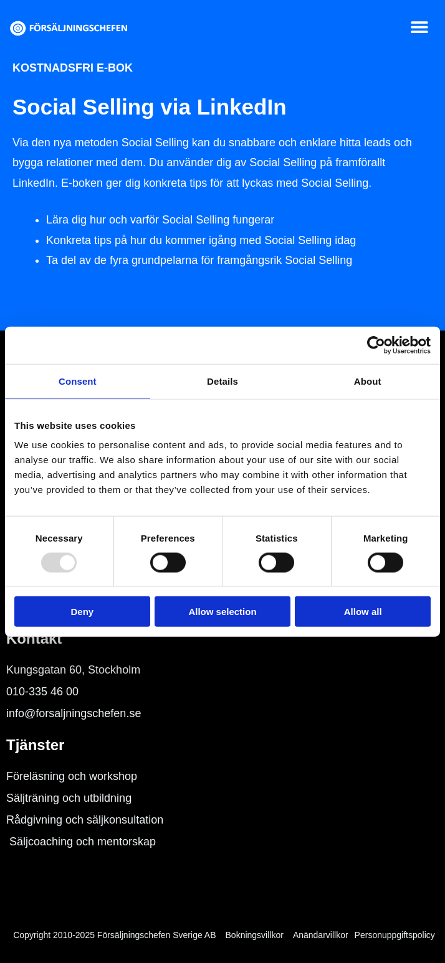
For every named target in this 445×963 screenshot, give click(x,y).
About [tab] (367, 380)
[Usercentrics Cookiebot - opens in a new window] (376, 345)
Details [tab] (222, 380)
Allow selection (222, 611)
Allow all (363, 611)
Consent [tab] (78, 380)
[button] (420, 27)
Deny (81, 611)
